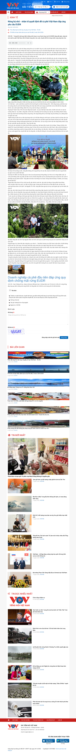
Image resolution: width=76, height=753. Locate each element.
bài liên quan (17, 347)
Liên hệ (57, 1)
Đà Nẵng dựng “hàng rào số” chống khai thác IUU (21, 387)
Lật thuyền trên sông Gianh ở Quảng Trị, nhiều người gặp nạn (50, 647)
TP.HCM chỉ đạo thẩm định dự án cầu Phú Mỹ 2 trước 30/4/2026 (26, 32)
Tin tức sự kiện (29, 12)
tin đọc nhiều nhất (21, 594)
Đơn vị (49, 1)
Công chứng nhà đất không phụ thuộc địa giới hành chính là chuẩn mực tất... (28, 428)
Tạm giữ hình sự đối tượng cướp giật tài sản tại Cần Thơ (49, 479)
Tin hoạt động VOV (38, 720)
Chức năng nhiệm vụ (39, 597)
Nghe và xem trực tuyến (60, 7)
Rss (43, 1)
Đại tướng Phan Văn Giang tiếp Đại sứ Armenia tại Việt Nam (50, 572)
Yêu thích (13, 290)
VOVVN (15, 361)
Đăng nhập (65, 1)
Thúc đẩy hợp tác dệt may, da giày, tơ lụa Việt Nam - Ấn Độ (25, 30)
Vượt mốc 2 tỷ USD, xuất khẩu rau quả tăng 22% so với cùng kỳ (25, 401)
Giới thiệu (18, 12)
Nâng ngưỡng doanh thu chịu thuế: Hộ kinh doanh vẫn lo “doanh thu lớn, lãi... (28, 414)
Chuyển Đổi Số (54, 12)
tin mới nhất (18, 435)
